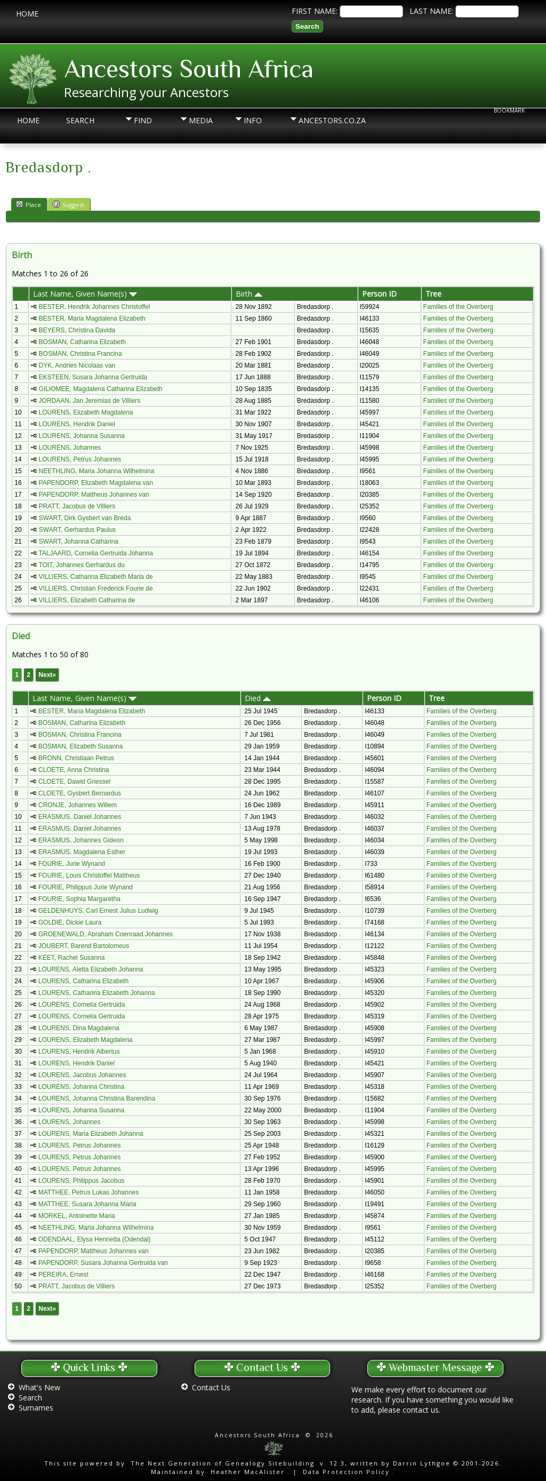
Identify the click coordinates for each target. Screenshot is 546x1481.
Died (258, 698)
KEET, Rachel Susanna (71, 957)
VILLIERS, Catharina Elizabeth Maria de (96, 576)
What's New (39, 1387)
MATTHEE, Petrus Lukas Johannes (88, 1192)
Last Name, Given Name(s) (85, 294)
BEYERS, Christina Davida (77, 330)
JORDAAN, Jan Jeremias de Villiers (90, 400)
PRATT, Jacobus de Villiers (77, 506)
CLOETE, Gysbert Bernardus (79, 793)
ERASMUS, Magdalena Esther (81, 852)
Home (27, 14)
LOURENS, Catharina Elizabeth (83, 981)
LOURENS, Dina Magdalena (78, 1028)
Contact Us (211, 1387)
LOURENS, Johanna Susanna (82, 436)
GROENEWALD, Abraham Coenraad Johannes (105, 934)
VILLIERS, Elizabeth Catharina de (87, 600)
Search (80, 120)
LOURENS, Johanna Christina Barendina (96, 1098)
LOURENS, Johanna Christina (81, 1086)
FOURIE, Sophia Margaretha (79, 899)
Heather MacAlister (248, 1472)
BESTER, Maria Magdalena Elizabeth (92, 318)
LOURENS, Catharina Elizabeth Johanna (96, 993)
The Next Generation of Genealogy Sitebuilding (223, 1463)
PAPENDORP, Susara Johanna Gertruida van (103, 1263)
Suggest (68, 204)
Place (28, 204)
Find (143, 120)
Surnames (36, 1408)
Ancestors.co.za (318, 120)
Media (201, 120)
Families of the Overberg (458, 306)
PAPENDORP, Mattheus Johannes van (94, 494)
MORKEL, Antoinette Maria (76, 1216)
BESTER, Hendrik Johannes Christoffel (94, 306)
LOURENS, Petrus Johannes (80, 459)
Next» (47, 675)
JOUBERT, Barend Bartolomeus (84, 946)
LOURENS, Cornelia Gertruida (81, 1004)
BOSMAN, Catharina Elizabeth (82, 342)
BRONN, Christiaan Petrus (76, 758)
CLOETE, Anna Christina (73, 770)
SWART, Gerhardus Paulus (77, 530)
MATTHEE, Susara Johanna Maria (87, 1204)
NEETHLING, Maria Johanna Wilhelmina (97, 471)
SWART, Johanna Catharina (78, 541)
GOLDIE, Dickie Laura (70, 922)
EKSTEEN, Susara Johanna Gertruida (93, 377)
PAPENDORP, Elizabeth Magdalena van (96, 483)
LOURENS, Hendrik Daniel (77, 424)
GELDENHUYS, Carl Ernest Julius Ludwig (98, 910)
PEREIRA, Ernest (63, 1274)
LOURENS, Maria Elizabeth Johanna (90, 1133)
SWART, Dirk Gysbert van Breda (85, 518)
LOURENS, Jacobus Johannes (82, 1075)
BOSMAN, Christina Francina (80, 353)
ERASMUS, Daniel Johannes (79, 817)
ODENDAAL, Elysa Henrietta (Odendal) (94, 1239)
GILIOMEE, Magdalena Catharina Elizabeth (101, 389)
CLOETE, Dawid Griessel (74, 781)
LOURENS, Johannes (70, 447)
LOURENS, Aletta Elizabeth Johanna (90, 969)
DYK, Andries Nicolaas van (77, 365)
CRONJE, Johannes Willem (77, 805)
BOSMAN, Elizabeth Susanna (80, 746)
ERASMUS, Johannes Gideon (81, 840)
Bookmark (509, 110)
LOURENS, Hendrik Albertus (79, 1051)
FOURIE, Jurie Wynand (71, 863)
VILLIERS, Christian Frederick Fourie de (96, 588)
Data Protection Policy (346, 1472)
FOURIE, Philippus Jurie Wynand (85, 887)
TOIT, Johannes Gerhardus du (81, 565)
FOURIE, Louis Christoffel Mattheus (89, 875)
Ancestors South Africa (189, 68)
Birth (249, 294)
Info (253, 120)
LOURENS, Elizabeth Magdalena (86, 412)
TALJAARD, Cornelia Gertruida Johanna (95, 553)
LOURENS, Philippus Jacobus (81, 1180)
